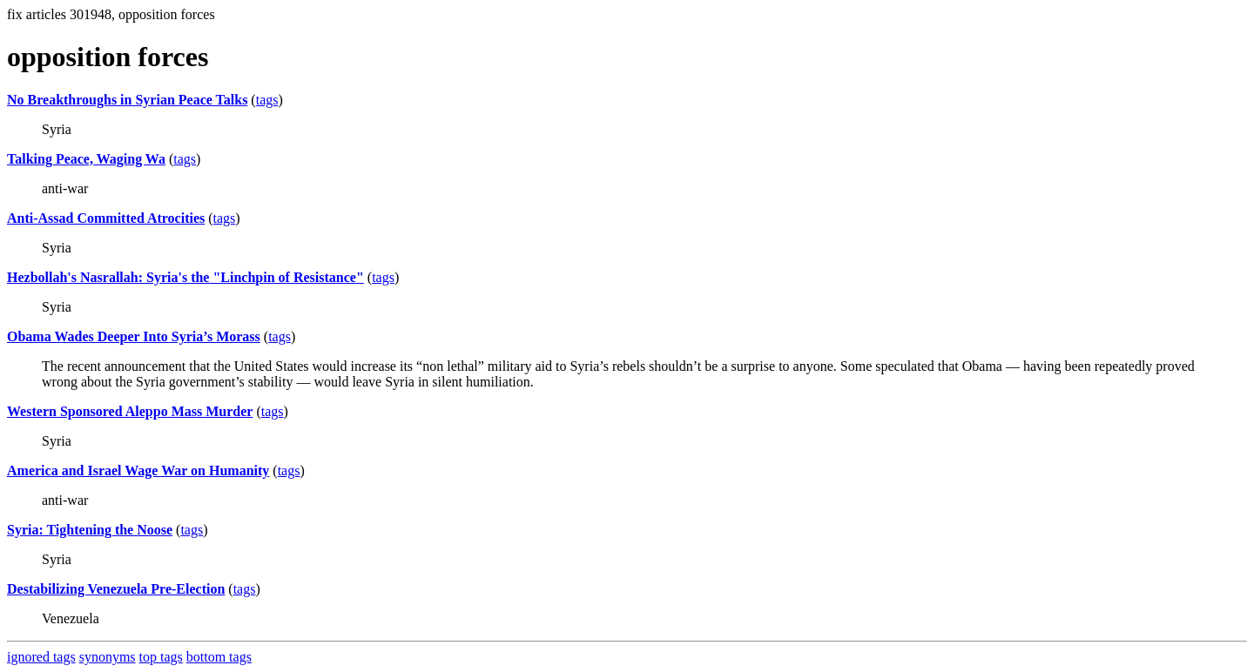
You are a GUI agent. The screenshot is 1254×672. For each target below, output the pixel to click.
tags (267, 99)
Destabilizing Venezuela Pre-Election (116, 588)
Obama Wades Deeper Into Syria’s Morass (133, 336)
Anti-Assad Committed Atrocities (106, 218)
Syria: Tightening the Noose (89, 529)
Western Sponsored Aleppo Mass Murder (130, 411)
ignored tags (41, 656)
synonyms (107, 656)
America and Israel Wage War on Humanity (138, 470)
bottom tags (219, 656)
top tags (161, 656)
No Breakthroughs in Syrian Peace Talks (127, 99)
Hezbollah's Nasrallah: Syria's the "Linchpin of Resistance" (185, 277)
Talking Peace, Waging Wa (86, 158)
